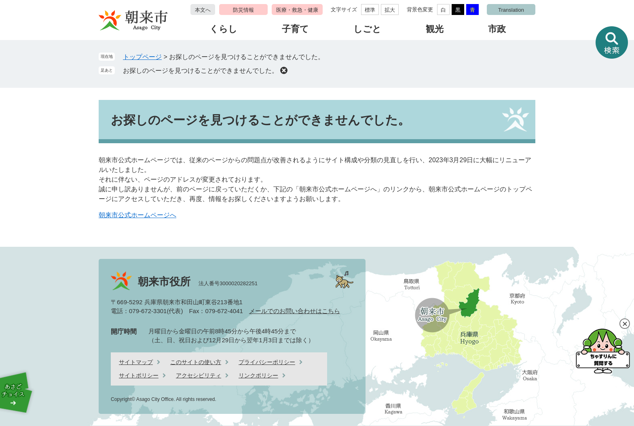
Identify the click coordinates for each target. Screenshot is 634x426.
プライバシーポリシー (267, 362)
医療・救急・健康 (297, 10)
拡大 (390, 10)
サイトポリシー (138, 375)
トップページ (142, 56)
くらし (223, 29)
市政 (497, 29)
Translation (511, 10)
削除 (283, 70)
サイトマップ (136, 362)
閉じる (624, 323)
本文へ (203, 10)
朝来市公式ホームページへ (137, 215)
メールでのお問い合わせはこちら (294, 310)
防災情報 (243, 10)
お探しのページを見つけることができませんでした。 (200, 70)
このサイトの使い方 (195, 362)
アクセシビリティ (198, 375)
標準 (370, 10)
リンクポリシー (258, 375)
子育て (295, 29)
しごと (367, 29)
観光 (435, 29)
